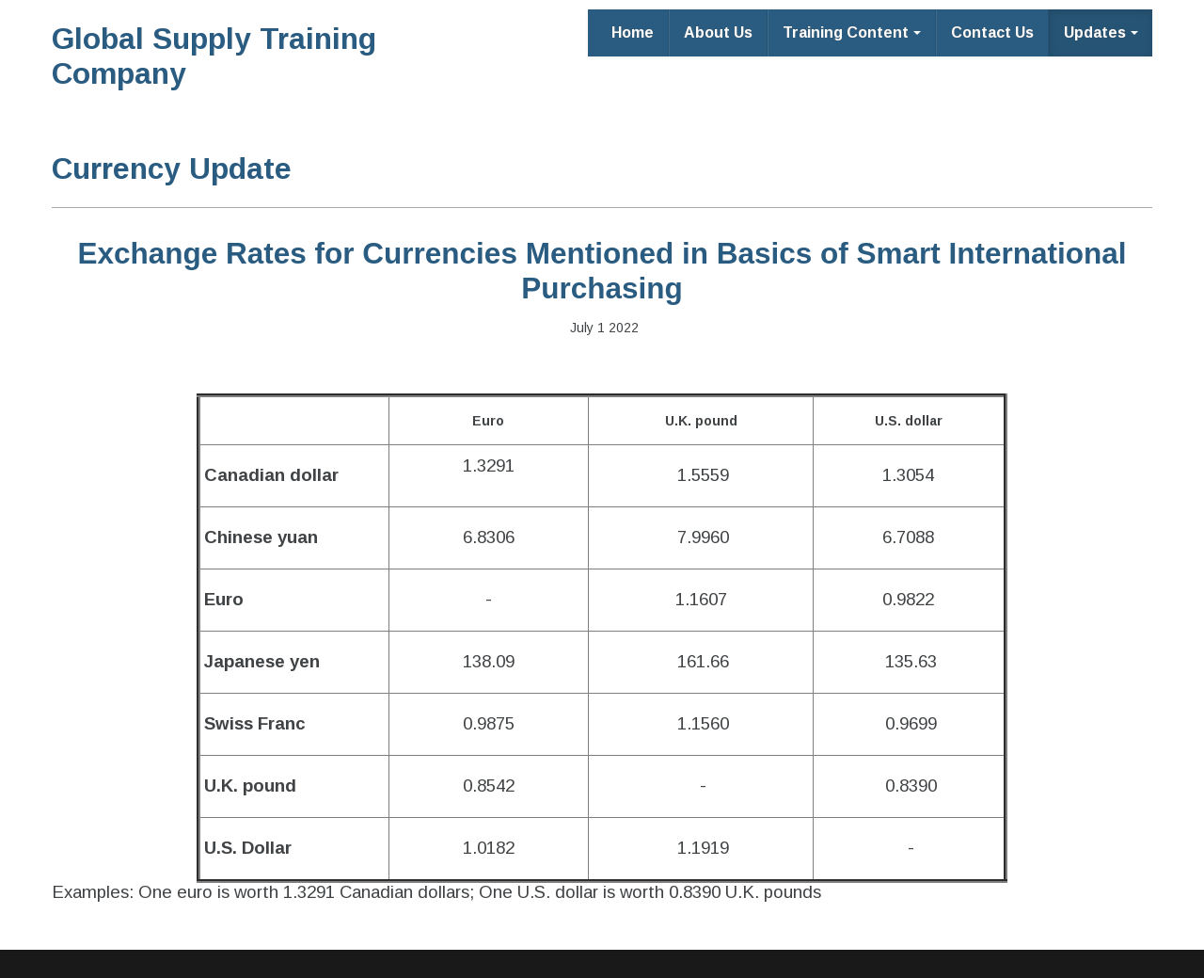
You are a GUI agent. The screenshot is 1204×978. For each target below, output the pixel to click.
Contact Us (992, 32)
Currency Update (172, 168)
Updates (1101, 32)
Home (632, 32)
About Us (718, 32)
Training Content (852, 32)
